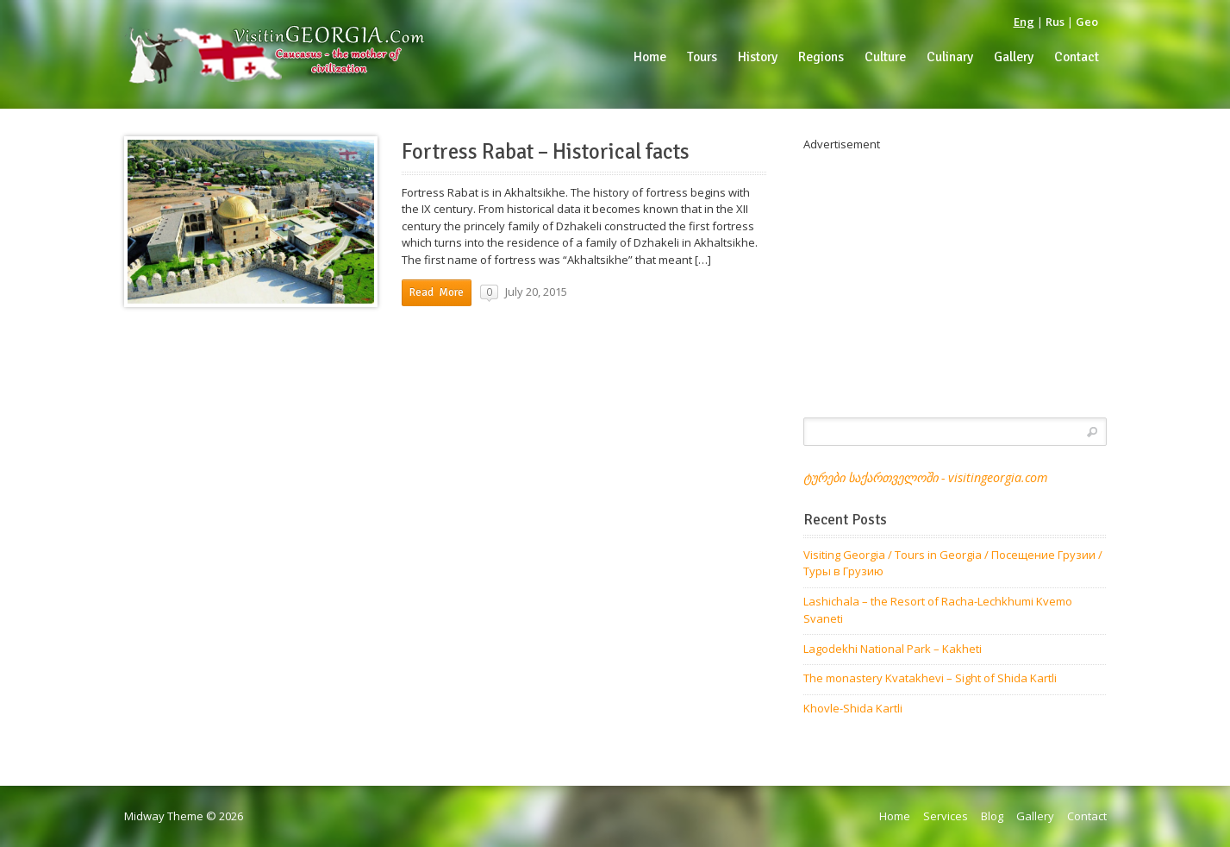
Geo (1087, 21)
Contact (1087, 816)
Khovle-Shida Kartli (852, 708)
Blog (992, 816)
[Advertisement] (954, 274)
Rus (1055, 21)
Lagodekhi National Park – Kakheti (892, 648)
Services (945, 816)
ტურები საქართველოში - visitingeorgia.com (925, 477)
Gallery (1035, 816)
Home (894, 816)
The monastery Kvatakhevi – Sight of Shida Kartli (930, 678)
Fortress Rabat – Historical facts (546, 152)
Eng (1024, 21)
